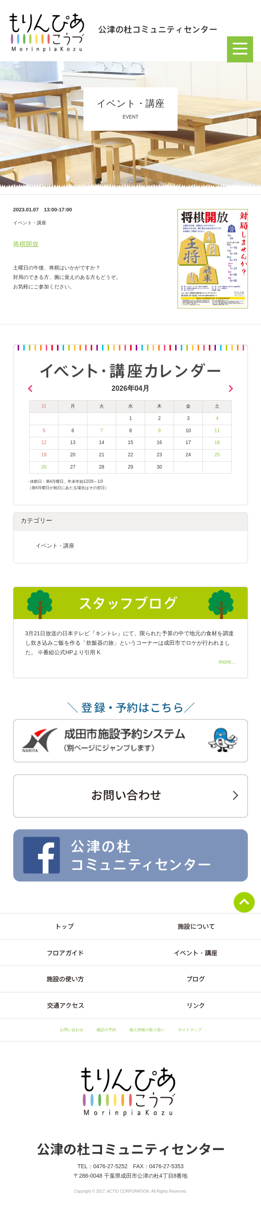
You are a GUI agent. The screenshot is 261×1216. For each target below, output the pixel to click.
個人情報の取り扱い (147, 1030)
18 (216, 442)
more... (227, 662)
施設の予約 (106, 1030)
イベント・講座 (55, 545)
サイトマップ (190, 1030)
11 (216, 430)
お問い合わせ (71, 1030)
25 (216, 454)
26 (43, 467)
